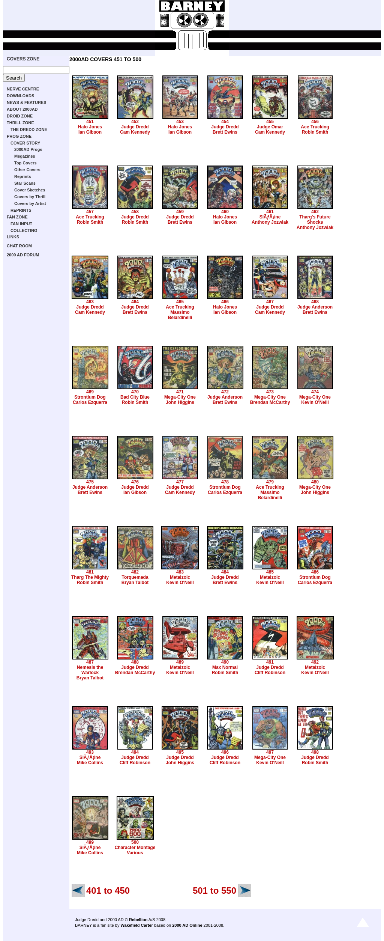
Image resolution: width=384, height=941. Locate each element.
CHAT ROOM (19, 246)
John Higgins (180, 402)
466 (225, 301)
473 (270, 391)
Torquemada (135, 577)
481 (90, 572)
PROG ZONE (19, 136)
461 (270, 211)
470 (135, 391)
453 (180, 121)
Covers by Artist (30, 203)
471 (180, 391)
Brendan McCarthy (270, 402)
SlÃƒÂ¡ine (270, 217)
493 (90, 752)
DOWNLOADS (20, 95)
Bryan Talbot (135, 582)
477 (180, 482)
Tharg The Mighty (90, 577)
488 (135, 662)
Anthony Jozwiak (270, 222)
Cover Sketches (29, 190)
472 (225, 391)
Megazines (24, 156)
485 (270, 572)
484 (225, 572)
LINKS (13, 237)
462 (315, 211)
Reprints (22, 176)
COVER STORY (25, 143)
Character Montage (135, 847)
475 (90, 482)
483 (180, 572)
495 (180, 752)
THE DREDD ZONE (28, 129)
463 (90, 301)
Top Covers (25, 163)
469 (90, 391)
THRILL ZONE (20, 122)
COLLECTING (24, 230)
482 (135, 572)
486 (315, 572)
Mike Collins (90, 762)
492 (315, 662)
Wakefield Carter (136, 925)
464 (135, 301)
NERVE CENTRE (23, 89)
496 (225, 752)
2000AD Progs (28, 149)
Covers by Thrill (29, 196)
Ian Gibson (90, 132)
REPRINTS (21, 210)
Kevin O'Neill (315, 402)
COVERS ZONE (23, 59)
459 (180, 211)
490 (225, 662)
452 (135, 121)
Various (135, 852)
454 (225, 121)
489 (180, 662)
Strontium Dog (89, 397)
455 (270, 121)
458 (135, 211)
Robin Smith (315, 132)
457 (90, 211)
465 (180, 301)
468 (315, 301)
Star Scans (25, 183)
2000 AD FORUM (23, 255)
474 (315, 391)
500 (135, 842)
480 (315, 482)
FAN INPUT (21, 223)
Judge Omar (270, 126)
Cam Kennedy (135, 132)
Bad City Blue (135, 397)
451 (90, 121)
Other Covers (27, 169)
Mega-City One (180, 397)
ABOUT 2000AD (22, 109)
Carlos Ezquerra (90, 402)
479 (270, 482)
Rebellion (138, 919)
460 (225, 211)
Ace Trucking (315, 126)
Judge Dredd (134, 126)
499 (90, 842)
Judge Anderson (315, 307)
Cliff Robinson (270, 672)
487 (90, 662)
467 (270, 301)
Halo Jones (90, 126)
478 (225, 482)
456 (315, 121)
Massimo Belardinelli (180, 315)
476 (135, 482)
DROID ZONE (20, 116)
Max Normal (225, 667)
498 (315, 752)
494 (135, 752)
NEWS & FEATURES (26, 102)
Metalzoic (180, 577)
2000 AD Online (187, 925)
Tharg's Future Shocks (315, 219)
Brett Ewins (225, 132)
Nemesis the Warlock (90, 670)
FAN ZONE (17, 217)
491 (270, 662)
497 (270, 752)
